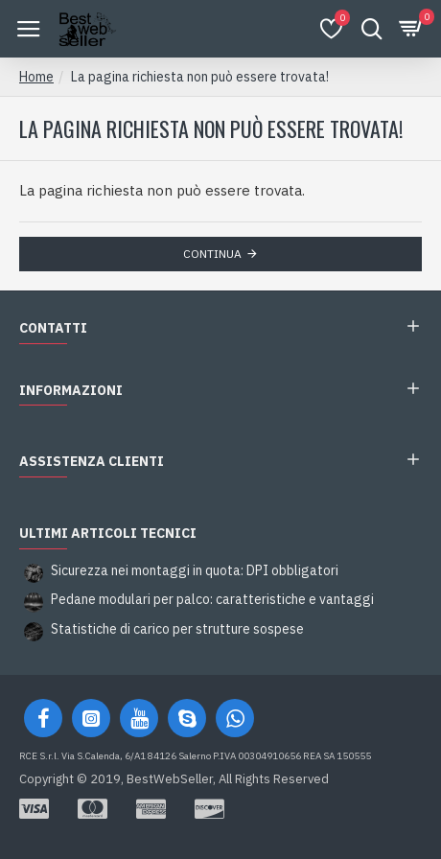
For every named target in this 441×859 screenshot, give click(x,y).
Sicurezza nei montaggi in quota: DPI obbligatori (194, 571)
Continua (212, 253)
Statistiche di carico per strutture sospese (177, 629)
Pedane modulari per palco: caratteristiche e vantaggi (212, 599)
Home (36, 76)
